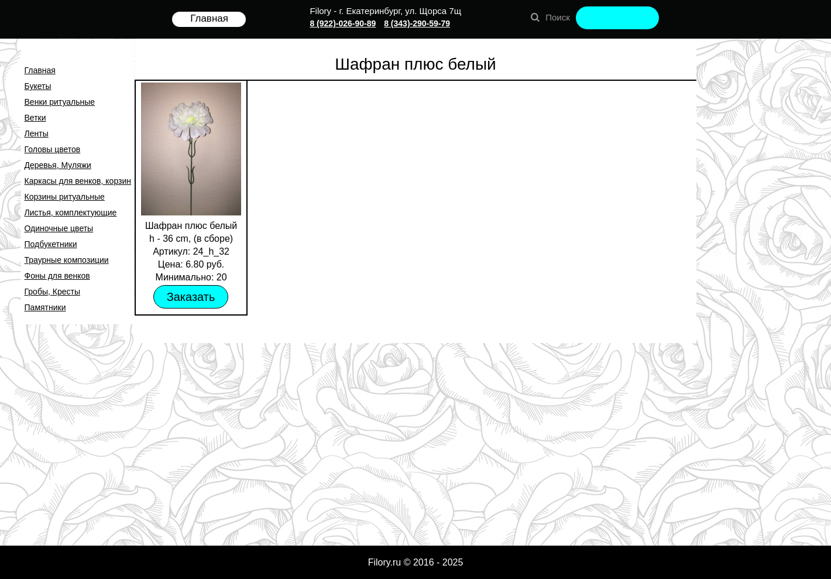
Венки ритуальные (60, 102)
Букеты (38, 86)
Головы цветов (53, 149)
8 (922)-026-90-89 (343, 23)
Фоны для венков (57, 275)
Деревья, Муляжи (58, 165)
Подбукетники (51, 244)
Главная (40, 70)
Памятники (45, 307)
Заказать (191, 296)
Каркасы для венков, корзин (78, 181)
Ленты (37, 133)
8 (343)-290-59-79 (417, 23)
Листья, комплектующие (71, 212)
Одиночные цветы (59, 228)
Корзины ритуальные (65, 196)
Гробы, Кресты (52, 291)
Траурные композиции (67, 260)
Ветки (35, 117)
